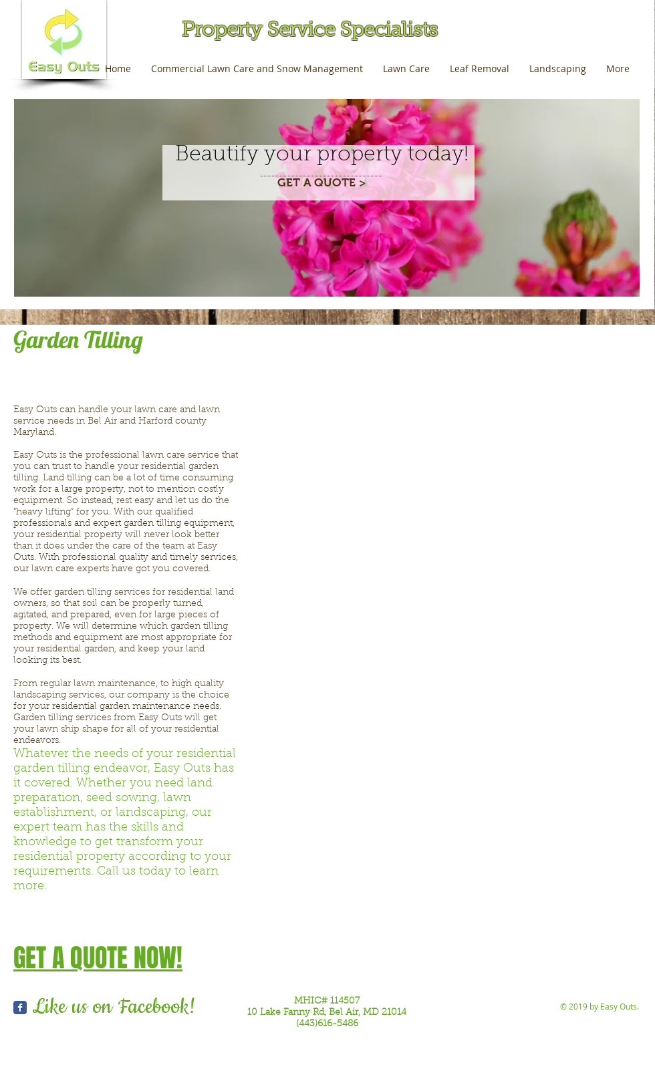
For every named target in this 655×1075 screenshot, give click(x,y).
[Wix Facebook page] (20, 1007)
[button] (336, 474)
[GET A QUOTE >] (321, 183)
